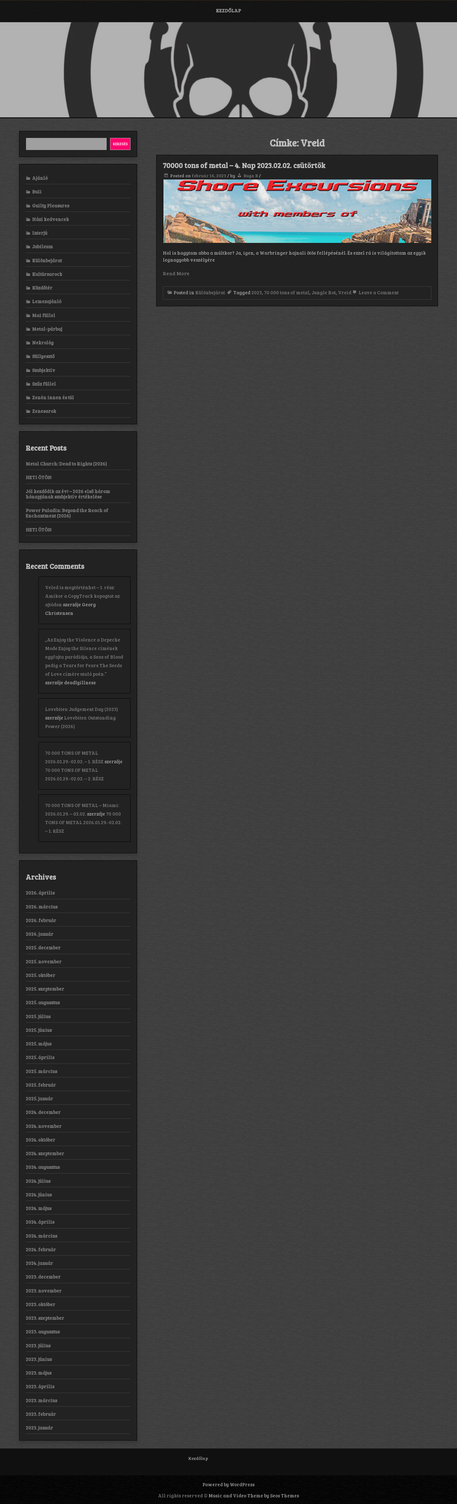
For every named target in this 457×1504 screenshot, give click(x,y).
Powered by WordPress (228, 1484)
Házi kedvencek (50, 219)
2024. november (44, 1126)
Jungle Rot (324, 292)
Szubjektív (43, 370)
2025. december (43, 947)
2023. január (39, 1427)
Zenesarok (44, 411)
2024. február (41, 1249)
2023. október (40, 1304)
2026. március (41, 906)
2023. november (44, 1290)
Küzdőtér (42, 287)
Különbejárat (210, 292)
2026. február (41, 920)
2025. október (40, 975)
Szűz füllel (44, 384)
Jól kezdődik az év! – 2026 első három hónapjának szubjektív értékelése (68, 494)
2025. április (40, 1057)
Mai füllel (43, 315)
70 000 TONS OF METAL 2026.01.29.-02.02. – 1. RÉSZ (83, 822)
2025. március (41, 1071)
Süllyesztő (43, 356)
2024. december (43, 1112)
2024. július (38, 1181)
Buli (37, 191)
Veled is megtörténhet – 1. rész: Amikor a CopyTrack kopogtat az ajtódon (82, 596)
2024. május (38, 1208)
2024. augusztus (43, 1167)
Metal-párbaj (47, 329)
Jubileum (42, 246)
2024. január (39, 1263)
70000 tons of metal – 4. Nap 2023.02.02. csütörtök (244, 165)
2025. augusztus (43, 1002)
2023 (256, 292)
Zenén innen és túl (53, 397)
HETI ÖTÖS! (38, 477)
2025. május (38, 1043)
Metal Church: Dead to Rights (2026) (66, 463)
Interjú (39, 233)
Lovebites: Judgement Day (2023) (81, 709)
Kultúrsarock (47, 274)
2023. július (38, 1345)
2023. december (43, 1276)
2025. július (38, 1016)
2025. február (41, 1085)
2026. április (40, 892)
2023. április (40, 1386)
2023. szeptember (45, 1318)
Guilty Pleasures (50, 205)
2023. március (41, 1400)
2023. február (41, 1414)
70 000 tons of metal (286, 292)
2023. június (39, 1359)
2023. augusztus (43, 1331)
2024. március (41, 1236)
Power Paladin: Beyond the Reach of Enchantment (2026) (67, 513)
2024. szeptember (45, 1153)
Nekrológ (43, 342)
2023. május (38, 1373)
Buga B (250, 176)
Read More (176, 273)
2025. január (39, 1098)
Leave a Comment (375, 292)
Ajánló (40, 178)
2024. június (39, 1194)
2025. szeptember (45, 989)
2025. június (39, 1030)
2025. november (44, 961)
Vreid (344, 292)
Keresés (120, 143)
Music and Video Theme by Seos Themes (254, 1495)
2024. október (40, 1139)
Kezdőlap (228, 10)
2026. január (39, 934)
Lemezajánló (46, 301)
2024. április (40, 1222)
